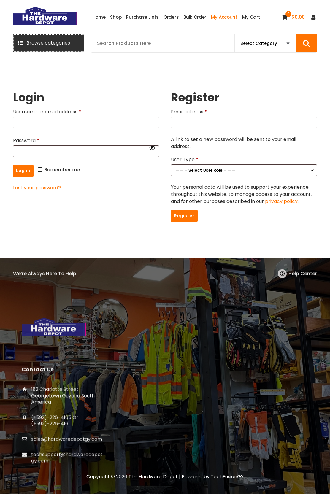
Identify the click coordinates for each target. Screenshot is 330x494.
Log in (23, 171)
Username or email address (48, 112)
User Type (185, 159)
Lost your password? (37, 187)
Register (184, 216)
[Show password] (152, 147)
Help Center (302, 278)
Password (27, 140)
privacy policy (281, 201)
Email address (190, 112)
